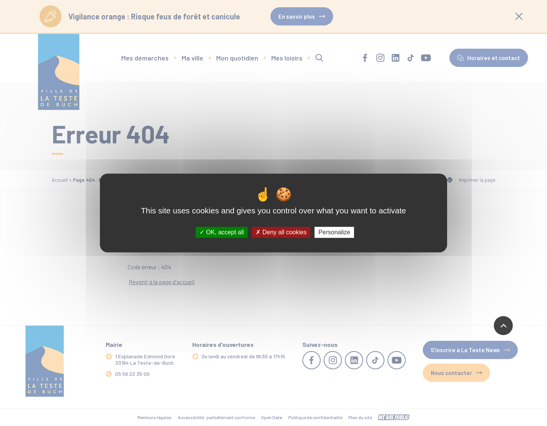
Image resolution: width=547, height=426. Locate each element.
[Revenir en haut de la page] (503, 325)
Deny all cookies (281, 232)
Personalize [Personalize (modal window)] (334, 232)
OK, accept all (221, 232)
